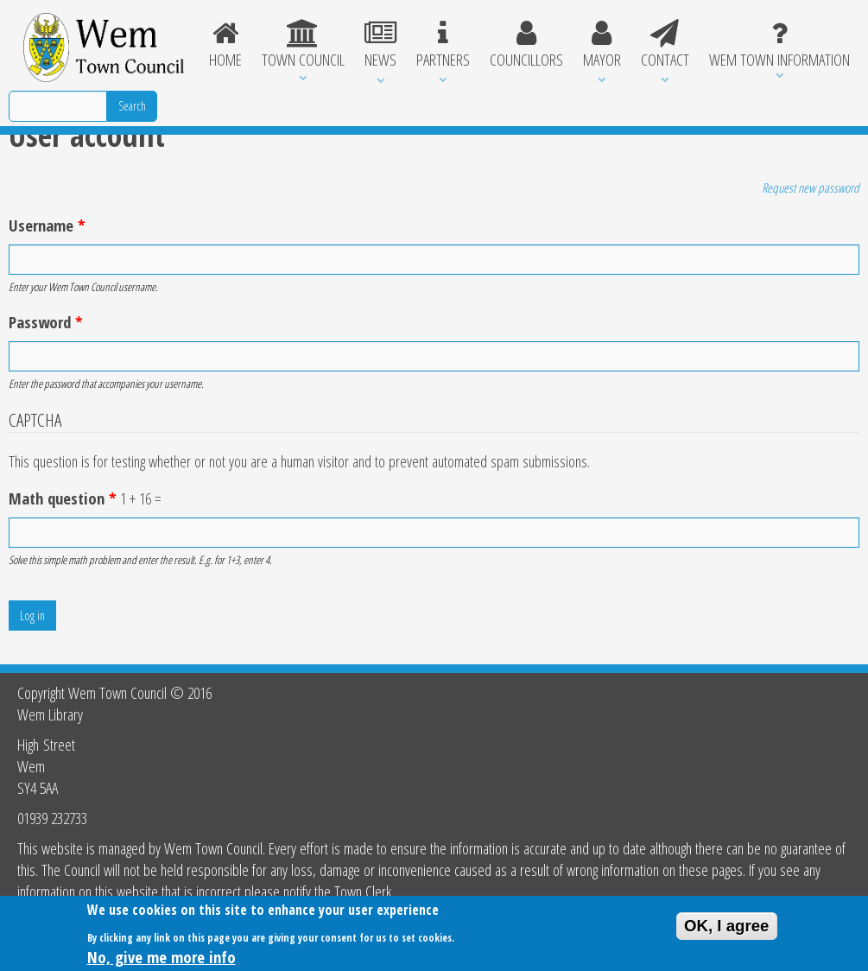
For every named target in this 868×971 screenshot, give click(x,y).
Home (226, 45)
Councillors (526, 45)
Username (47, 225)
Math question (63, 498)
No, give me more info (161, 960)
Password (46, 322)
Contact (664, 45)
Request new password (810, 187)
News (380, 45)
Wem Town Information (779, 45)
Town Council (302, 45)
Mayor (601, 45)
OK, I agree (727, 929)
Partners (443, 45)
